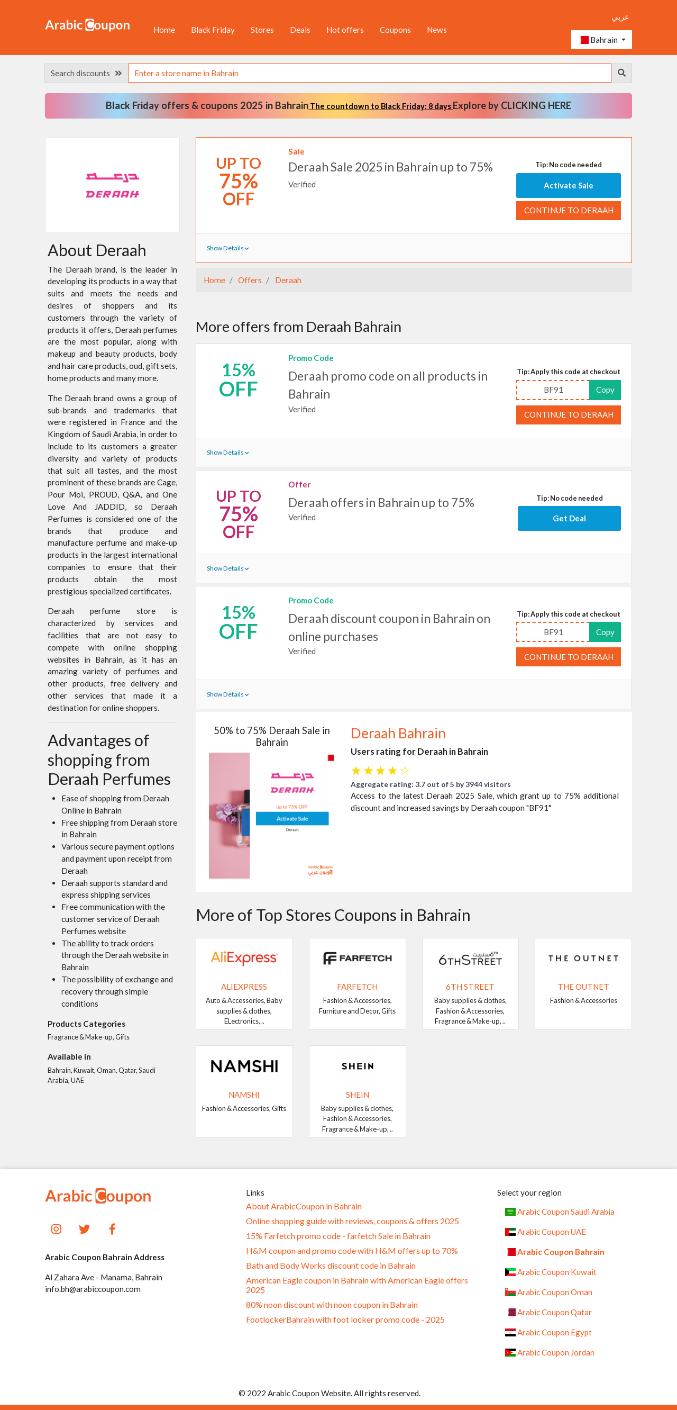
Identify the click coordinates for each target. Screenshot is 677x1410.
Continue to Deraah (569, 210)
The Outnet (583, 986)
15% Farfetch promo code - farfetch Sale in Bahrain (338, 1236)
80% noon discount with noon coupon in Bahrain (332, 1304)
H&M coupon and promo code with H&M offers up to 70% (352, 1250)
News (437, 29)
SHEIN (357, 1094)
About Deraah (97, 249)
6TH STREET (470, 986)
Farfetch (357, 986)
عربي (620, 16)
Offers (249, 280)
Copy (605, 389)
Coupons (395, 29)
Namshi (244, 1094)
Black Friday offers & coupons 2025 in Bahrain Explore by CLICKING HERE (338, 105)
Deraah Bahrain (398, 733)
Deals (300, 29)
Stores (262, 29)
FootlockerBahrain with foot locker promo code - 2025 (345, 1319)
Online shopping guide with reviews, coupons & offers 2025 (352, 1221)
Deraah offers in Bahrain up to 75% (381, 502)
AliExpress (244, 986)
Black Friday (213, 29)
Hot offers (345, 29)
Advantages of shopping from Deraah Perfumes (109, 759)
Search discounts (86, 73)
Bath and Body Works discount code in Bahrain (331, 1265)
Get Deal (569, 518)
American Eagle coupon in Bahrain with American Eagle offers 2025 (357, 1285)
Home (164, 29)
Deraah (287, 280)
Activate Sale (568, 185)
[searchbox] (369, 73)
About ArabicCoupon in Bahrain (304, 1206)
